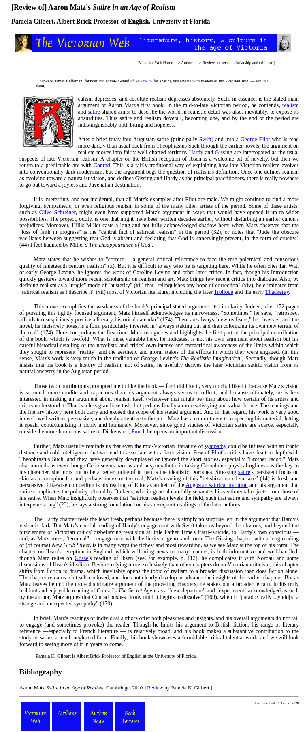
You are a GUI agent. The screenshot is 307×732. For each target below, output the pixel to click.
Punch (139, 431)
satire (94, 112)
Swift (205, 139)
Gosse (81, 558)
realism (290, 105)
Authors (187, 62)
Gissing (223, 152)
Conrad (102, 165)
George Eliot (255, 139)
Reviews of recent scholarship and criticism (238, 62)
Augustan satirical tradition (216, 485)
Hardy (196, 152)
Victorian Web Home (156, 62)
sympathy (215, 446)
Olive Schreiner (57, 212)
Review (155, 688)
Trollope (223, 292)
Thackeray (277, 292)
